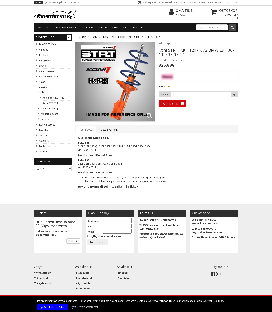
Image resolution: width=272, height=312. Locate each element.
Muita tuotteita (47, 146)
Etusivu (43, 27)
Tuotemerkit (44, 161)
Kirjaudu (181, 14)
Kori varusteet (47, 124)
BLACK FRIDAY (47, 44)
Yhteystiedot (42, 278)
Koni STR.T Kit (51, 103)
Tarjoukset (120, 27)
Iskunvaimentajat (50, 108)
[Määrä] (201, 94)
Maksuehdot (84, 288)
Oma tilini (181, 10)
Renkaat (43, 55)
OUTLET (44, 151)
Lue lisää (73, 240)
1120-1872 (154, 36)
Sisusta (43, 135)
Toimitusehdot (85, 278)
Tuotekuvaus (86, 129)
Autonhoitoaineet (49, 76)
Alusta (43, 87)
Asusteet (44, 140)
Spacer (43, 65)
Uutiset (138, 27)
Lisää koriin (169, 104)
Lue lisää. (218, 300)
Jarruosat (46, 119)
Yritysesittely (42, 272)
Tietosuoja (82, 272)
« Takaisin (80, 36)
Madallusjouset (49, 113)
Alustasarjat (48, 92)
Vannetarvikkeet (48, 71)
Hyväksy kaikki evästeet (52, 307)
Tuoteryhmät (65, 27)
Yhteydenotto (43, 283)
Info (102, 27)
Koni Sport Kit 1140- (53, 97)
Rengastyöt (45, 60)
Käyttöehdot (84, 283)
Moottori (44, 130)
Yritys (87, 27)
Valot (42, 82)
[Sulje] (236, 3)
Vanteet (43, 49)
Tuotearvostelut (109, 129)
